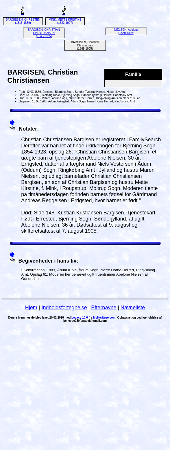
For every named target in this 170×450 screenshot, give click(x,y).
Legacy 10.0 (79, 317)
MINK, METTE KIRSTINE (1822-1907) (65, 21)
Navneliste (133, 307)
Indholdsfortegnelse (64, 307)
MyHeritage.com (104, 317)
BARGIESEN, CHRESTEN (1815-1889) (23, 21)
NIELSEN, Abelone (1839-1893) (126, 31)
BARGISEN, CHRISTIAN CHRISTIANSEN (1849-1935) (44, 33)
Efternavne (103, 307)
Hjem (31, 307)
